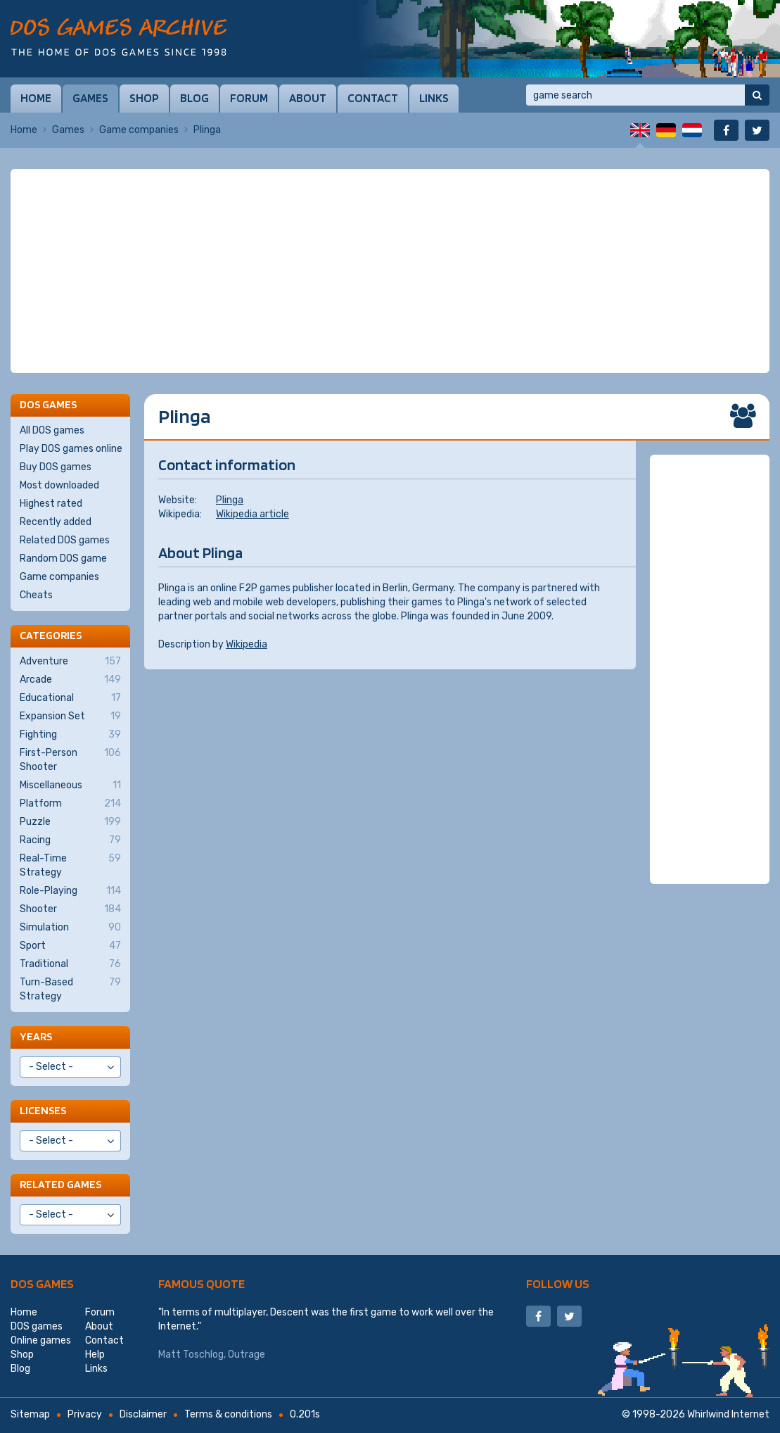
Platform (70, 804)
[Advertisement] (390, 271)
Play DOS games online (71, 449)
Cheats (36, 595)
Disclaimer (143, 1414)
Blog (194, 98)
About (307, 98)
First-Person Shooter (70, 759)
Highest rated (51, 504)
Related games (60, 1184)
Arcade (70, 680)
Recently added (55, 522)
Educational (70, 698)
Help (95, 1355)
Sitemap (30, 1414)
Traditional (70, 964)
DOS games (42, 1283)
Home (35, 98)
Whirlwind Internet (728, 1414)
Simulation (70, 928)
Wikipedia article (252, 514)
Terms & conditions (228, 1414)
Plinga (229, 500)
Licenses (43, 1110)
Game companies (139, 130)
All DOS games (52, 430)
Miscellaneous (70, 785)
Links (434, 98)
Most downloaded (59, 485)
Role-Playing (70, 891)
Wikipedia (246, 644)
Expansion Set (70, 716)
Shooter (70, 909)
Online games (41, 1340)
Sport (70, 946)
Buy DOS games (55, 467)
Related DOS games (65, 540)
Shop (144, 98)
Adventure (70, 662)
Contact (372, 98)
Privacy (85, 1414)
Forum (249, 98)
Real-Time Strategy (70, 865)
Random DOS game (63, 558)
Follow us (557, 1283)
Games (90, 98)
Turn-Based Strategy (70, 989)
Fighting (70, 735)
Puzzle (70, 822)
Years (36, 1036)
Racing (70, 840)
